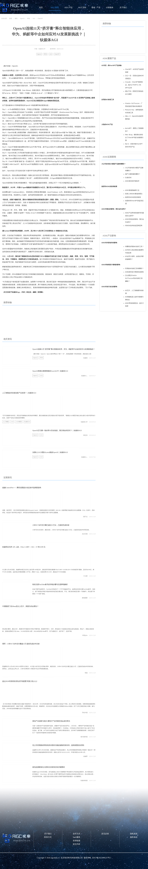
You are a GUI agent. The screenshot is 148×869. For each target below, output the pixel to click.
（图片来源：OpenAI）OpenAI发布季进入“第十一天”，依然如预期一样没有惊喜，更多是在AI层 (61, 354)
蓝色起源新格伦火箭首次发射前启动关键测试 (48, 767)
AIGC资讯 (55, 7)
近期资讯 (7, 477)
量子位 (85, 516)
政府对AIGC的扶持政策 (109, 186)
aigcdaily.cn (55, 858)
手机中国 (85, 712)
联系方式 (48, 837)
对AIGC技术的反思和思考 (133, 226)
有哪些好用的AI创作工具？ (134, 246)
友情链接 (76, 841)
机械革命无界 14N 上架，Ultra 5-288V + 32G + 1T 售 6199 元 (23, 547)
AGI (33, 18)
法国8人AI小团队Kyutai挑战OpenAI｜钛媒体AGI (50, 452)
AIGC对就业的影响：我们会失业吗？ (114, 209)
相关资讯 (7, 339)
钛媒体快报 (84, 780)
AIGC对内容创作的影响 (109, 243)
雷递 (86, 673)
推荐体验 (7, 302)
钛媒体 (85, 358)
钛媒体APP (84, 422)
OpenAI (22, 18)
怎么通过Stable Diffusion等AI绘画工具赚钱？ (133, 278)
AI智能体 (109, 7)
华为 (28, 18)
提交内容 (76, 844)
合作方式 (76, 834)
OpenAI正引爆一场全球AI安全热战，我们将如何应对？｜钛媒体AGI (57, 430)
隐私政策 (133, 834)
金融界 (85, 756)
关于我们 (123, 7)
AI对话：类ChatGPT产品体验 (112, 65)
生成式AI (27, 421)
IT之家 (85, 576)
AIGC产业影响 (109, 236)
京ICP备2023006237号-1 (101, 858)
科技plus (85, 635)
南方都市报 (84, 737)
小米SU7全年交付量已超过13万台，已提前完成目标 (50, 525)
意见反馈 (105, 834)
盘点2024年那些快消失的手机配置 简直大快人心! (19, 681)
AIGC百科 (82, 7)
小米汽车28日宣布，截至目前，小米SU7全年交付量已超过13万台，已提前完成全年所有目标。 (61, 530)
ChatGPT (40, 18)
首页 (41, 7)
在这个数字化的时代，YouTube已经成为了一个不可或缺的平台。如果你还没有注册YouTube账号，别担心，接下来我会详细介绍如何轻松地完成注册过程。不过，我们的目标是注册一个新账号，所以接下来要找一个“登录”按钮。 (63, 591)
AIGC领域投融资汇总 (132, 190)
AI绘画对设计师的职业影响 (134, 272)
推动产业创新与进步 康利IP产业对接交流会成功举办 (51, 721)
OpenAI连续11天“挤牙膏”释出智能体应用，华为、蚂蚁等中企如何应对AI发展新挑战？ (63, 349)
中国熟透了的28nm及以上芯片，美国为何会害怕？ (20, 606)
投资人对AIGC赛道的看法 (133, 194)
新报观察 (85, 598)
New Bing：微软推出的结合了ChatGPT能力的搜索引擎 (134, 137)
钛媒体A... (84, 376)
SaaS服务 (76, 837)
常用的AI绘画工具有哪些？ (134, 268)
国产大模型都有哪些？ (132, 174)
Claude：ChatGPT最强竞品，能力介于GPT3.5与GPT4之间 (134, 85)
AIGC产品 (68, 7)
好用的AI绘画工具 (108, 100)
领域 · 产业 (95, 7)
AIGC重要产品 (109, 58)
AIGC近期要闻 (109, 157)
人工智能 (6, 421)
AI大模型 (19, 421)
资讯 (16, 18)
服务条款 (133, 837)
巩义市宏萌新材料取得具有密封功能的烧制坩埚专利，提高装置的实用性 (58, 745)
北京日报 (85, 534)
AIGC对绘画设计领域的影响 (111, 265)
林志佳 (85, 435)
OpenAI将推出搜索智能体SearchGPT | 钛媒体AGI (50, 371)
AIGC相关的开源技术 (132, 181)
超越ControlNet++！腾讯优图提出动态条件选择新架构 (21, 488)
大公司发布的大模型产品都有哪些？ (114, 164)
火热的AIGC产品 (107, 124)
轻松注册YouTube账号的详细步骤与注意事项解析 (50, 584)
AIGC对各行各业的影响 (109, 287)
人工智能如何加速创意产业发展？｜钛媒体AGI (19, 393)
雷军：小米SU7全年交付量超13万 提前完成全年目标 (21, 644)
